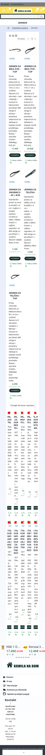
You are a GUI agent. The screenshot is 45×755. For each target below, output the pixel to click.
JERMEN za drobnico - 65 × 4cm (15, 192)
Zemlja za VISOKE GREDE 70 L (16, 422)
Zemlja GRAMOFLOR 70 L (22, 420)
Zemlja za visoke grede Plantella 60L (35, 422)
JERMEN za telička (30, 190)
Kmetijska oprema (20, 28)
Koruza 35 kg (37, 646)
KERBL (12, 59)
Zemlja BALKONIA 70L (9, 420)
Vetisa (11, 526)
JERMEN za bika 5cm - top (15, 69)
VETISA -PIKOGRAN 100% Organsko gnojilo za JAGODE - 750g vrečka (16, 541)
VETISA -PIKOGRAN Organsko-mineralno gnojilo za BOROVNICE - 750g (22, 539)
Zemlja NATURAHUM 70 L (29, 420)
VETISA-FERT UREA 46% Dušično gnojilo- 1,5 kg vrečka (29, 540)
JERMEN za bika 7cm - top (30, 69)
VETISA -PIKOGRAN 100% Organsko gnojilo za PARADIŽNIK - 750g (9, 539)
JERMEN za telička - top (15, 296)
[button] (16, 657)
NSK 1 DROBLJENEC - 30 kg (14, 646)
